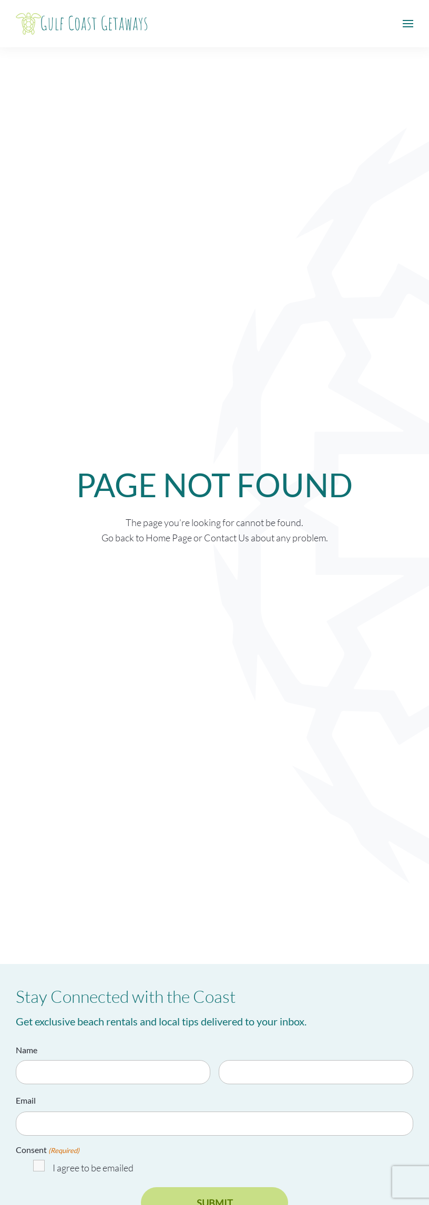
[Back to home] (81, 24)
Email (26, 1100)
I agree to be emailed (93, 1167)
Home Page (169, 537)
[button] (408, 24)
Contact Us (226, 537)
